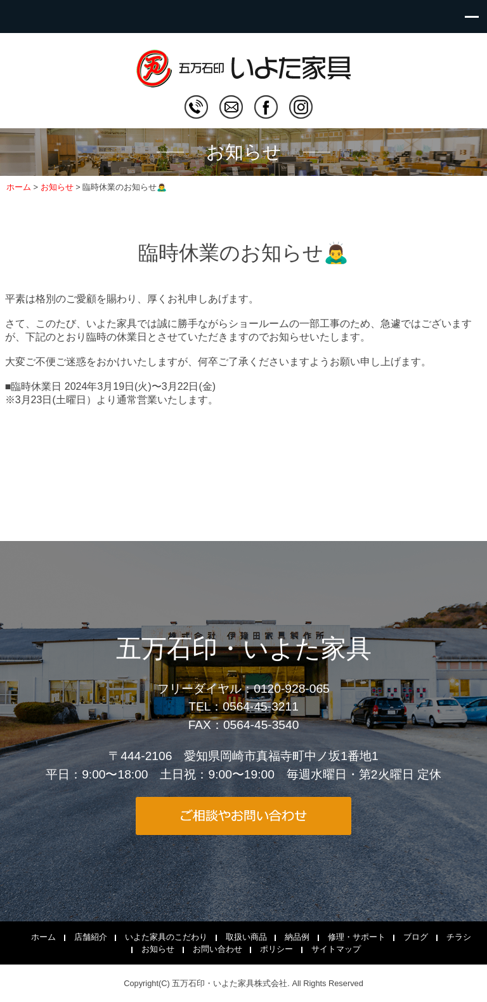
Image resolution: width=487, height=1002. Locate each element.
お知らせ (157, 949)
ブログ (415, 937)
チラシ (458, 937)
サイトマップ (336, 949)
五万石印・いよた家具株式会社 (229, 983)
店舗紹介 (90, 937)
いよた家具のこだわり (166, 937)
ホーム (43, 937)
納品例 (297, 937)
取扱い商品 (246, 937)
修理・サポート (357, 937)
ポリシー (276, 949)
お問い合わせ (217, 949)
